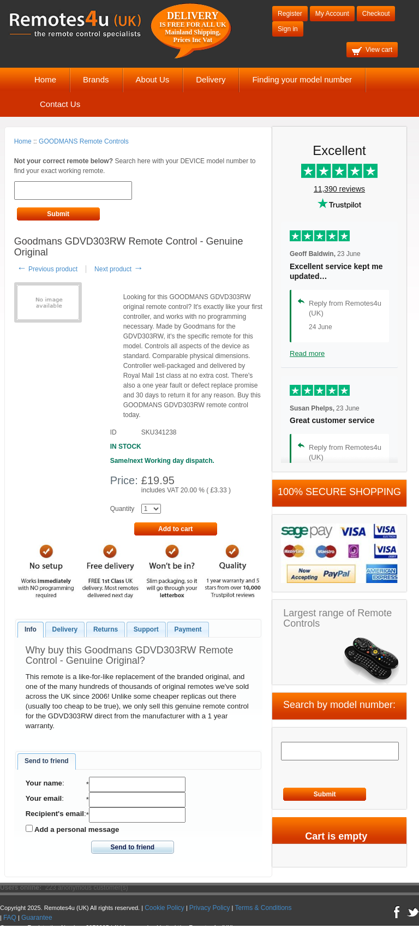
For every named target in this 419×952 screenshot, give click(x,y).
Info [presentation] (31, 629)
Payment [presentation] (187, 629)
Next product (118, 269)
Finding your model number (302, 79)
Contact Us (60, 104)
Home (45, 79)
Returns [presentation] (105, 629)
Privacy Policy (209, 908)
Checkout (376, 13)
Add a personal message (72, 829)
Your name (44, 783)
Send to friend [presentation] (47, 761)
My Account (332, 13)
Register (290, 13)
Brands (96, 79)
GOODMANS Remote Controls (84, 141)
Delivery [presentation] (65, 629)
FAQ (9, 917)
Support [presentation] (146, 629)
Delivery (210, 79)
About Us (153, 79)
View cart (372, 50)
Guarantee (36, 917)
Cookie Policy (164, 908)
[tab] (30, 630)
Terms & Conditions (263, 908)
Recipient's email (55, 814)
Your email (44, 798)
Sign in (288, 29)
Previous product (47, 269)
